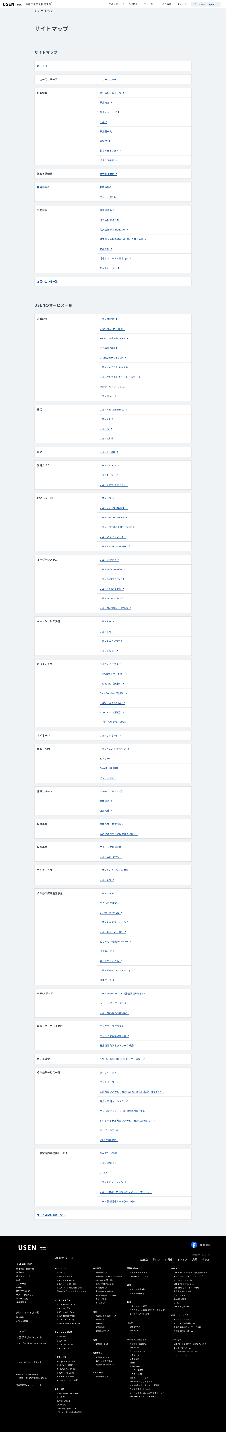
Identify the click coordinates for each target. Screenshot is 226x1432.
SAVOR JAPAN (108, 759)
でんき (130, 1306)
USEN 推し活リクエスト (184, 1290)
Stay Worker (107, 1125)
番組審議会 (106, 208)
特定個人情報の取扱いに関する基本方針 (123, 237)
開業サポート (133, 1252)
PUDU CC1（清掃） (111, 703)
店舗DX (104, 140)
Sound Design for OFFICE (115, 335)
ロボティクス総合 (110, 656)
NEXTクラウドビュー (112, 470)
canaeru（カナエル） (112, 781)
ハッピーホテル (109, 1115)
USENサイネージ (110, 726)
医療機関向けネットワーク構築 (118, 1032)
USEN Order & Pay (111, 591)
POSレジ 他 (60, 1252)
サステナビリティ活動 (163, 1418)
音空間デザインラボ (182, 1275)
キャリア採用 (107, 195)
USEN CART (107, 882)
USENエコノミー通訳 (112, 920)
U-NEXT (104, 1157)
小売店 (169, 1243)
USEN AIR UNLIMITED (113, 405)
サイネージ (98, 1356)
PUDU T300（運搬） (112, 694)
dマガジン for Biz (110, 901)
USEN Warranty (109, 846)
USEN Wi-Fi (107, 433)
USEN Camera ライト (113, 479)
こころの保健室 (109, 891)
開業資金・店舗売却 (138, 1328)
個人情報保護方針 (110, 218)
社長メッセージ (109, 111)
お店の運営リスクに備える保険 (118, 823)
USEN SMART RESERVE (114, 740)
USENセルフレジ (64, 1260)
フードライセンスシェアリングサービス (147, 1377)
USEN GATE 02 (102, 1315)
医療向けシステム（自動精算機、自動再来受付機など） (132, 1077)
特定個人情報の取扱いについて (107, 1418)
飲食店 (144, 1243)
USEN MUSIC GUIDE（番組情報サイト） (124, 981)
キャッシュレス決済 (63, 1316)
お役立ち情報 (22, 1305)
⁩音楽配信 (97, 1252)
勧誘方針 (105, 246)
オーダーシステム (62, 1284)
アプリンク (106, 768)
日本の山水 (106, 939)
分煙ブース (106, 967)
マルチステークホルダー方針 (163, 1423)
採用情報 (42, 185)
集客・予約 (59, 1373)
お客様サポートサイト (29, 1321)
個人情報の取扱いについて (115, 227)
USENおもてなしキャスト (115, 363)
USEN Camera (108, 460)
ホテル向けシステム (182, 1332)
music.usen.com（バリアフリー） (189, 1260)
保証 (129, 1269)
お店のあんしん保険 (138, 1290)
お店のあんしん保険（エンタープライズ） (148, 1294)
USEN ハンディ (109, 553)
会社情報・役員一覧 (111, 92)
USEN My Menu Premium (115, 600)
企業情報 (42, 92)
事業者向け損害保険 (111, 814)
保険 (129, 1286)
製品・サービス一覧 (27, 1297)
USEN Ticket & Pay (111, 581)
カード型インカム (110, 948)
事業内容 (105, 102)
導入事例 (169, 4)
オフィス (182, 1243)
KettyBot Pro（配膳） (113, 666)
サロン (156, 1243)
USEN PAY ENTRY (110, 633)
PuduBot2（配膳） (111, 675)
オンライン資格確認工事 (114, 1022)
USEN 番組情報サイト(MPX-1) (117, 1185)
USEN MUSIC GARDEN (113, 1000)
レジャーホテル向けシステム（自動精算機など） (128, 1106)
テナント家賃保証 (110, 836)
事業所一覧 (106, 130)
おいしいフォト (109, 1058)
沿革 (102, 121)
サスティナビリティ (25, 1279)
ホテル (206, 1243)
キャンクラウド (109, 1068)
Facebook (200, 1229)
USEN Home (107, 392)
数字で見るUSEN (110, 149)
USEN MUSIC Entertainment (108, 1260)
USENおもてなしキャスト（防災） (120, 373)
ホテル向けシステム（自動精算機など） (123, 1096)
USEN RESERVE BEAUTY (114, 540)
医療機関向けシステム (183, 1315)
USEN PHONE (108, 447)
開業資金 (105, 791)
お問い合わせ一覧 (47, 278)
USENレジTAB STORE (113, 511)
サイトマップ (72, 1423)
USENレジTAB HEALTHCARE (117, 521)
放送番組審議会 (86, 1423)
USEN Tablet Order (112, 572)
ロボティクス (60, 1341)
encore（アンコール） (113, 990)
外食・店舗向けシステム (114, 1087)
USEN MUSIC (108, 316)
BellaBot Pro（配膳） (113, 685)
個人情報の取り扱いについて (81, 1418)
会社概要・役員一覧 (25, 1253)
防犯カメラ (98, 1337)
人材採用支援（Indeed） (141, 1373)
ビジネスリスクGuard (139, 1298)
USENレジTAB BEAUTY (114, 502)
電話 (95, 1324)
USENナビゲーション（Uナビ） (188, 1271)
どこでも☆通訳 (136, 1358)
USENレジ (106, 492)
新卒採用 (105, 185)
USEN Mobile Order (112, 562)
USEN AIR (106, 414)
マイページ (32, 1327)
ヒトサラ (105, 749)
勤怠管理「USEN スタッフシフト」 (72, 1275)
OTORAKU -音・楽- (111, 325)
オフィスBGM (101, 1283)
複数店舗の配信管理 (104, 1275)
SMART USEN (108, 1138)
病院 (194, 1243)
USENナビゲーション (112, 1166)
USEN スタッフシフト (113, 530)
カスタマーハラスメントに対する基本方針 (131, 1423)
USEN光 (99, 1307)
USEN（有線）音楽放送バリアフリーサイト (125, 1176)
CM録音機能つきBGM (112, 354)
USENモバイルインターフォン (117, 958)
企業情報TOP (24, 1248)
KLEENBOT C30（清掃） (114, 713)
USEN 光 (105, 424)
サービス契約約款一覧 (50, 1199)
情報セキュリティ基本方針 (115, 255)
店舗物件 (105, 800)
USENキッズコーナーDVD (115, 910)
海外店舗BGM (108, 344)
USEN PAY (106, 614)
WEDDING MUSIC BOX (113, 382)
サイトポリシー (109, 265)
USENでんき (135, 1311)
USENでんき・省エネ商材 (115, 859)
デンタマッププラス (111, 1013)
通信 (95, 1295)
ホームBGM (100, 1287)
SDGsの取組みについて (103, 1423)
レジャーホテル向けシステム (186, 1335)
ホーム (41, 66)
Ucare (132, 1347)
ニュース (156, 4)
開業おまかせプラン (138, 1256)
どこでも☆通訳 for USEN (115, 929)
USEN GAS (106, 869)
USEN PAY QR (108, 643)
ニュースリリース (110, 79)
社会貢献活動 (107, 172)
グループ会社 (107, 159)
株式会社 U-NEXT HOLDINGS (31, 1362)
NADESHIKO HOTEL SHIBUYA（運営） (123, 1045)
